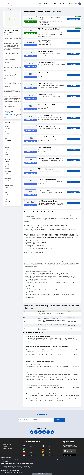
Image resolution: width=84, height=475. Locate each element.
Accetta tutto (48, 473)
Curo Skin (7, 162)
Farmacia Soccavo (8, 195)
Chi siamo (5, 442)
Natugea (6, 169)
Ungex (6, 131)
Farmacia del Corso (9, 176)
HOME (40, 3)
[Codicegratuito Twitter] (35, 432)
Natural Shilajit (8, 140)
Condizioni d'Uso (7, 444)
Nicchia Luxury (8, 135)
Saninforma (7, 159)
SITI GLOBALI (69, 3)
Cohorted (7, 180)
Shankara (7, 133)
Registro (59, 419)
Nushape (7, 136)
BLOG (75, 3)
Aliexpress (13, 112)
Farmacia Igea (8, 178)
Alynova (6, 150)
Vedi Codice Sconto (73, 19)
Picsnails (6, 192)
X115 (5, 181)
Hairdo (6, 138)
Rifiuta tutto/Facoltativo (38, 473)
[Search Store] (79, 3)
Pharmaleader (8, 129)
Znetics (6, 188)
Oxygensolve (7, 161)
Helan (6, 152)
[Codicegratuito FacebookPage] (40, 432)
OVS (6, 114)
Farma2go (7, 155)
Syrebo (6, 194)
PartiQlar (7, 154)
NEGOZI (46, 3)
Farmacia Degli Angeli (9, 175)
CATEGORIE (53, 3)
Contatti (5, 446)
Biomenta (7, 197)
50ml (6, 199)
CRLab (6, 202)
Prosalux (6, 145)
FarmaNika (7, 147)
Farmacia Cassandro (9, 190)
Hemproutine (8, 124)
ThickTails (7, 187)
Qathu (6, 143)
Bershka (9, 114)
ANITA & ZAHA (8, 128)
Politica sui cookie (5, 461)
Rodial (6, 204)
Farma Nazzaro (8, 171)
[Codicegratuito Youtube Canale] (53, 432)
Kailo (6, 141)
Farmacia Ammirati (9, 185)
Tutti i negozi (9, 8)
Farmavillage (7, 164)
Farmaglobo (7, 148)
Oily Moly (7, 166)
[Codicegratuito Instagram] (48, 432)
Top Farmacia (7, 201)
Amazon (13, 114)
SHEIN (9, 112)
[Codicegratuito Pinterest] (44, 432)
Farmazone (7, 168)
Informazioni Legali (8, 448)
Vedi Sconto (73, 42)
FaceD (6, 183)
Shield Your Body (8, 157)
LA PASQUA (61, 3)
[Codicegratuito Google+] (31, 432)
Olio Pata (7, 126)
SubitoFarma (7, 173)
